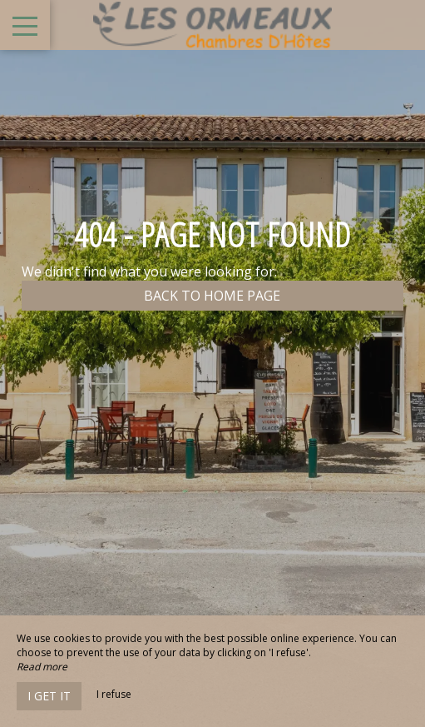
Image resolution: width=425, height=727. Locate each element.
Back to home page (212, 295)
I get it (49, 696)
